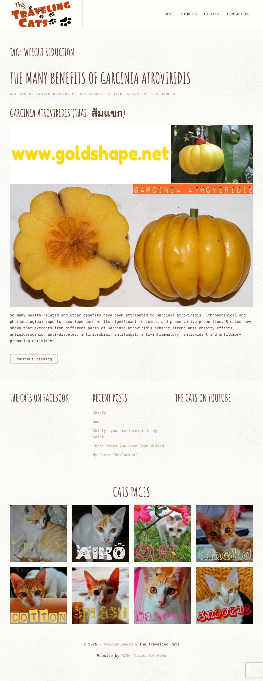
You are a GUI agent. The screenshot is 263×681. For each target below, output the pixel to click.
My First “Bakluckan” (115, 454)
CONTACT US (238, 13)
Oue (96, 421)
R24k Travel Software (144, 655)
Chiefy (99, 412)
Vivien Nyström (53, 94)
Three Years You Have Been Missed (128, 445)
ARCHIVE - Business (153, 94)
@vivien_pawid (118, 644)
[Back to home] (41, 14)
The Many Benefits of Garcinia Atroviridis (100, 78)
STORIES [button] (189, 13)
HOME (169, 13)
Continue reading (34, 358)
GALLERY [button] (212, 13)
